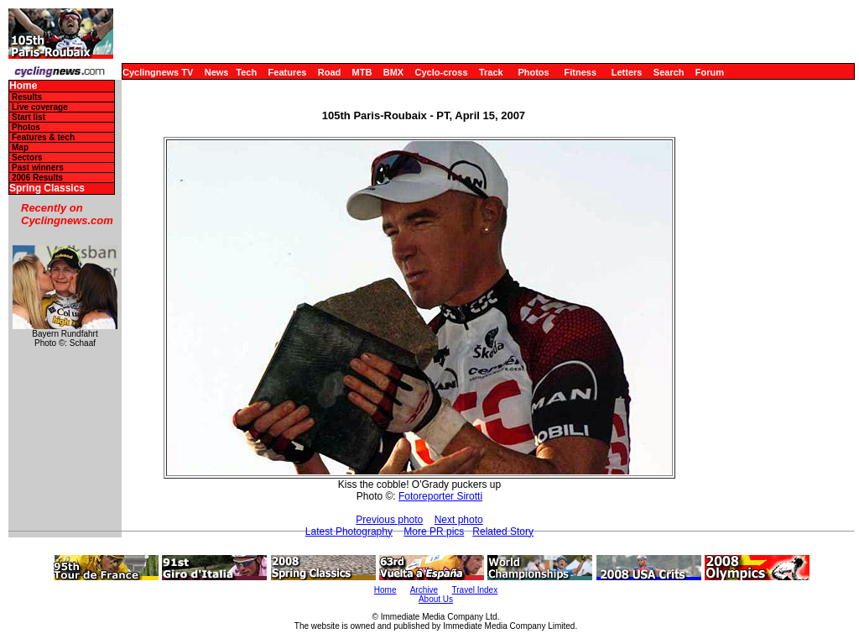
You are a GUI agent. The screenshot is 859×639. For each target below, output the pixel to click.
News (217, 72)
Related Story (503, 531)
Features (287, 72)
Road (329, 72)
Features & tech (43, 137)
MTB (362, 72)
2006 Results (37, 177)
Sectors (27, 157)
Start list (28, 117)
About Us (436, 599)
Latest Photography (349, 531)
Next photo (459, 520)
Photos (533, 72)
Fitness (580, 72)
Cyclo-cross (441, 72)
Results (27, 97)
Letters (627, 72)
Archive (424, 589)
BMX (393, 72)
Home (23, 86)
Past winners (38, 167)
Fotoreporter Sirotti (440, 496)
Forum (709, 72)
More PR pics (433, 531)
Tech (246, 72)
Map (20, 147)
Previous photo (389, 520)
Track (491, 72)
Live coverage (40, 107)
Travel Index (475, 589)
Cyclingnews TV (157, 72)
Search (669, 72)
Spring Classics (47, 188)
